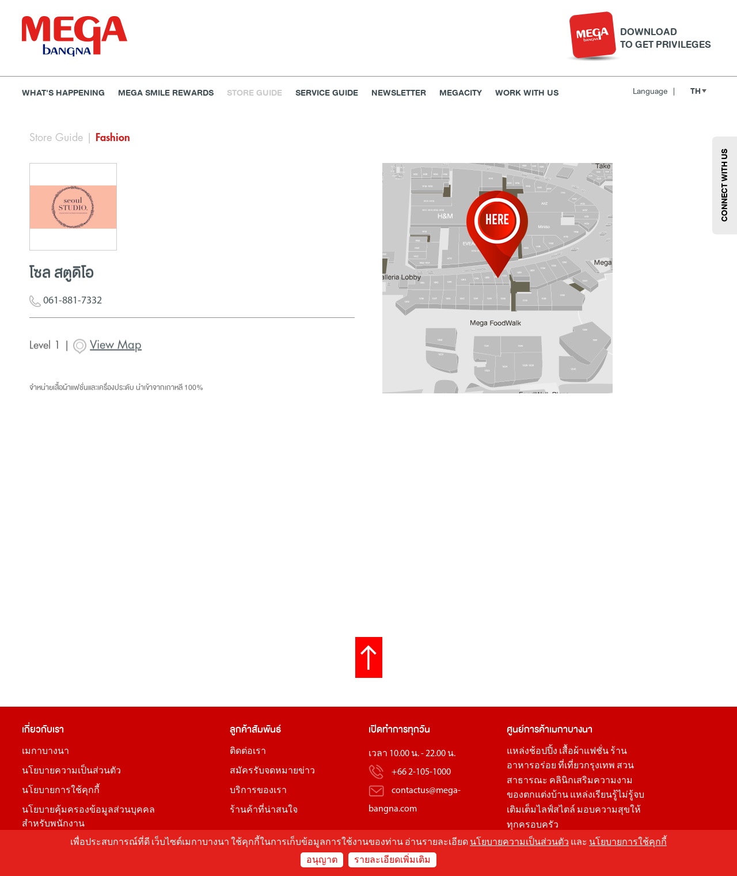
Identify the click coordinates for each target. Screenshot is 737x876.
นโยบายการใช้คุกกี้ (61, 790)
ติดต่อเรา (248, 751)
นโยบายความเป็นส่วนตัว (71, 771)
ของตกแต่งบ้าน (537, 795)
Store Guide (254, 93)
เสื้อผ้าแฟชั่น (584, 751)
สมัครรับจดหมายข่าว (272, 771)
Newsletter (398, 93)
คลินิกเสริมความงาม (591, 781)
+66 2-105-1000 (421, 772)
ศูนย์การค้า (528, 729)
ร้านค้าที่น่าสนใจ (264, 810)
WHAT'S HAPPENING (63, 93)
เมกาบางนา (45, 751)
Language (654, 91)
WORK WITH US (527, 93)
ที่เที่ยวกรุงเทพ (586, 766)
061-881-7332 (65, 307)
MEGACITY (460, 93)
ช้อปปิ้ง (543, 751)
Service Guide (326, 93)
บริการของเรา (258, 790)
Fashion (113, 137)
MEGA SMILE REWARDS (166, 93)
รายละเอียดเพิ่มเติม (392, 860)
